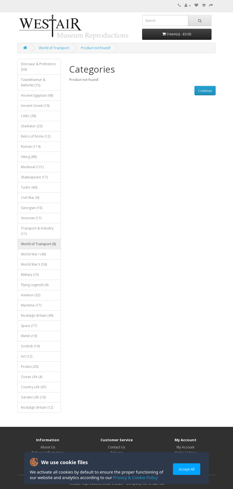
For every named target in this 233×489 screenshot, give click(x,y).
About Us (47, 447)
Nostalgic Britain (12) (37, 407)
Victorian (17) (31, 218)
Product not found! (95, 48)
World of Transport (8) (38, 244)
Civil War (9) (30, 197)
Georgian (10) (31, 207)
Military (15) (30, 274)
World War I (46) (33, 254)
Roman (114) (30, 146)
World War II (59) (34, 264)
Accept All (186, 469)
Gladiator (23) (31, 126)
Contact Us (116, 447)
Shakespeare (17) (34, 177)
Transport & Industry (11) (37, 231)
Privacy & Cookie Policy (135, 477)
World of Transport (54, 48)
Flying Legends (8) (34, 284)
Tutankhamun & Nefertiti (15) (33, 82)
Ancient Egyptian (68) (37, 95)
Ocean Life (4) (31, 376)
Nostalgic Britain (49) (37, 315)
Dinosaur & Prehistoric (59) (38, 67)
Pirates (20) (29, 366)
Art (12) (26, 356)
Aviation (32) (30, 295)
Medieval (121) (32, 167)
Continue (205, 90)
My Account (185, 447)
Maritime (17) (31, 305)
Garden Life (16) (33, 397)
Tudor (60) (29, 187)
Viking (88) (29, 156)
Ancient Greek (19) (35, 105)
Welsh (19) (29, 336)
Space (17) (29, 325)
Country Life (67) (33, 387)
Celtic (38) (28, 115)
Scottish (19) (30, 346)
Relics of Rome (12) (35, 136)
